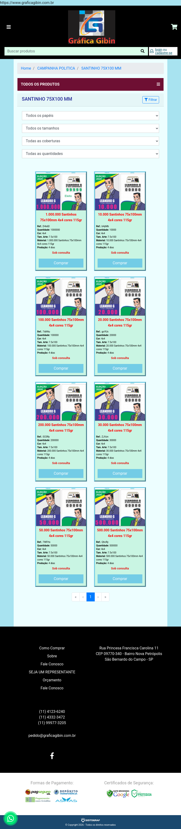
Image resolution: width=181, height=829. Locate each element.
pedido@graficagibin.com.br (52, 735)
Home (26, 68)
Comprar (61, 263)
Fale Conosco (52, 664)
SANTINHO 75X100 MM (101, 68)
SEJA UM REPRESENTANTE (52, 672)
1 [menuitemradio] (91, 597)
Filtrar (150, 100)
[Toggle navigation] (9, 27)
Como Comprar (52, 648)
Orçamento (52, 680)
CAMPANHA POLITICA (56, 68)
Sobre (52, 656)
